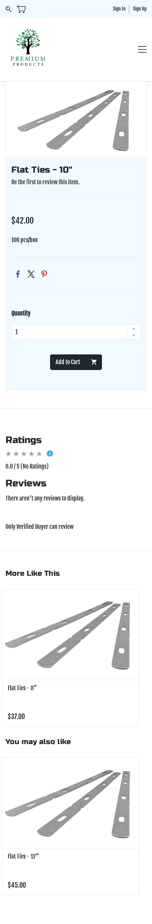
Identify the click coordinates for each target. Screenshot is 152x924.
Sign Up (140, 9)
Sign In (119, 9)
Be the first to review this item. (45, 182)
